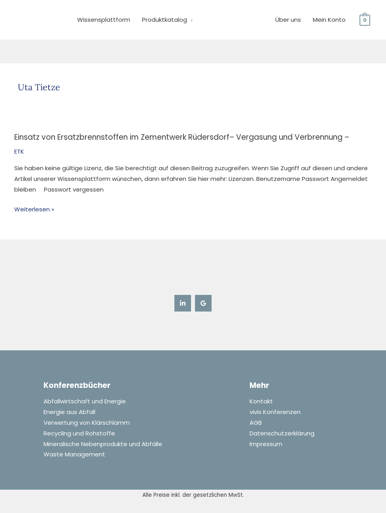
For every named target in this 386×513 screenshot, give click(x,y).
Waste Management (74, 455)
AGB (256, 423)
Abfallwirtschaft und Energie (85, 401)
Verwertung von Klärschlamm (87, 423)
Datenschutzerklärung (282, 433)
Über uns (288, 19)
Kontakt (261, 401)
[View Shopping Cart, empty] (365, 19)
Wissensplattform (103, 19)
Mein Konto (329, 19)
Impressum (266, 444)
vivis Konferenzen (275, 412)
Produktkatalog (164, 19)
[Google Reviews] (203, 302)
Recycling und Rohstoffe (79, 433)
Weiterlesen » (34, 209)
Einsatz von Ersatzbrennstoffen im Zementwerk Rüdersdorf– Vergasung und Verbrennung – (182, 137)
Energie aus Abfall (69, 412)
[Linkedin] (182, 302)
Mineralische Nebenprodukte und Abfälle (103, 444)
